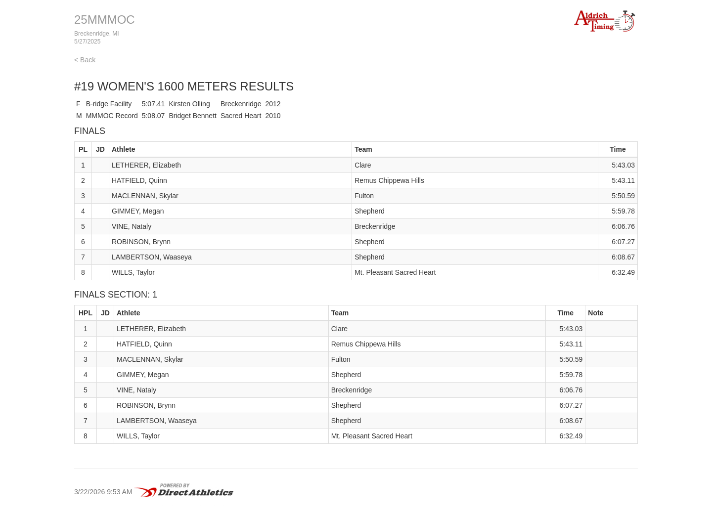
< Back (84, 60)
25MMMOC (104, 19)
